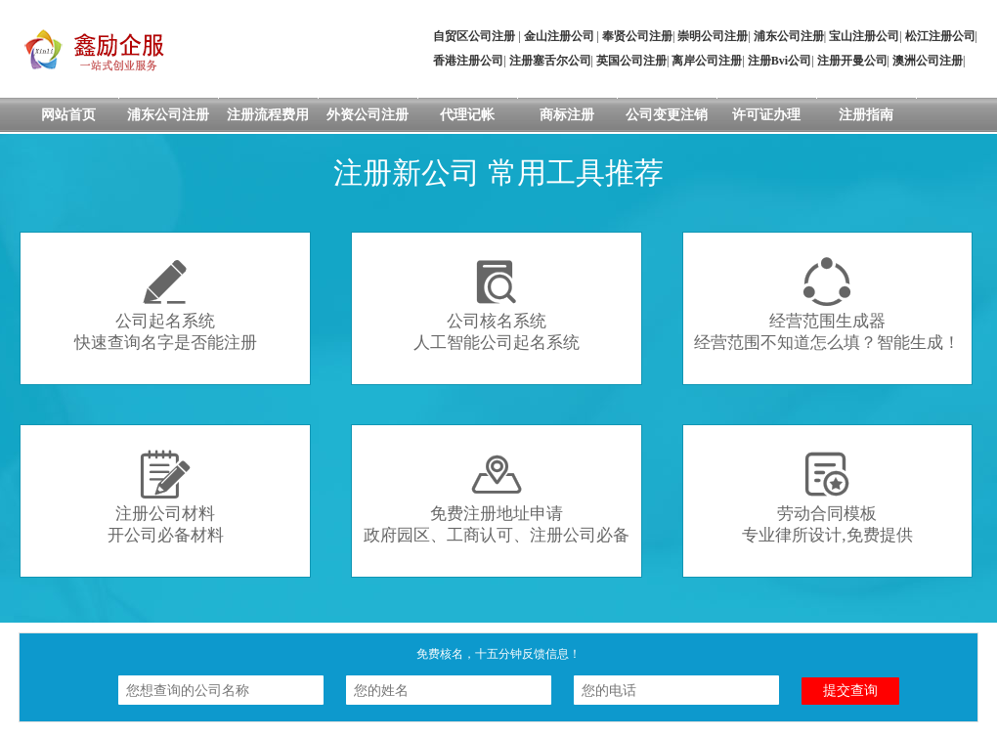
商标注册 (567, 115)
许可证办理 (766, 115)
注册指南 (866, 115)
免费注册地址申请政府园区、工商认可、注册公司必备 (496, 497)
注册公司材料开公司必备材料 (166, 497)
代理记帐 (467, 115)
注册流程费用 (268, 115)
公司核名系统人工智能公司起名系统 (496, 304)
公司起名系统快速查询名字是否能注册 (165, 304)
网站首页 (68, 115)
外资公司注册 (367, 115)
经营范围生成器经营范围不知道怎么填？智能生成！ (827, 304)
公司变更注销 (667, 115)
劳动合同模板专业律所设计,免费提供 (827, 497)
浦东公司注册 (168, 115)
